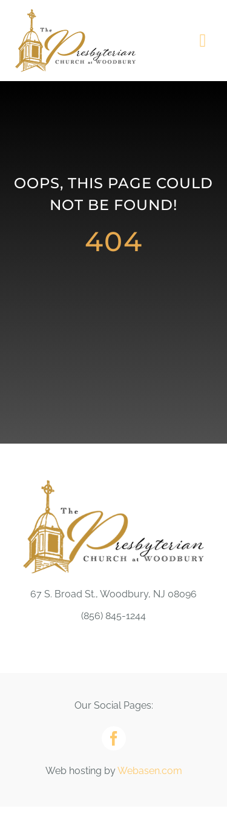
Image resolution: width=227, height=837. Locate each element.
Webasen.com (149, 770)
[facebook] (114, 738)
